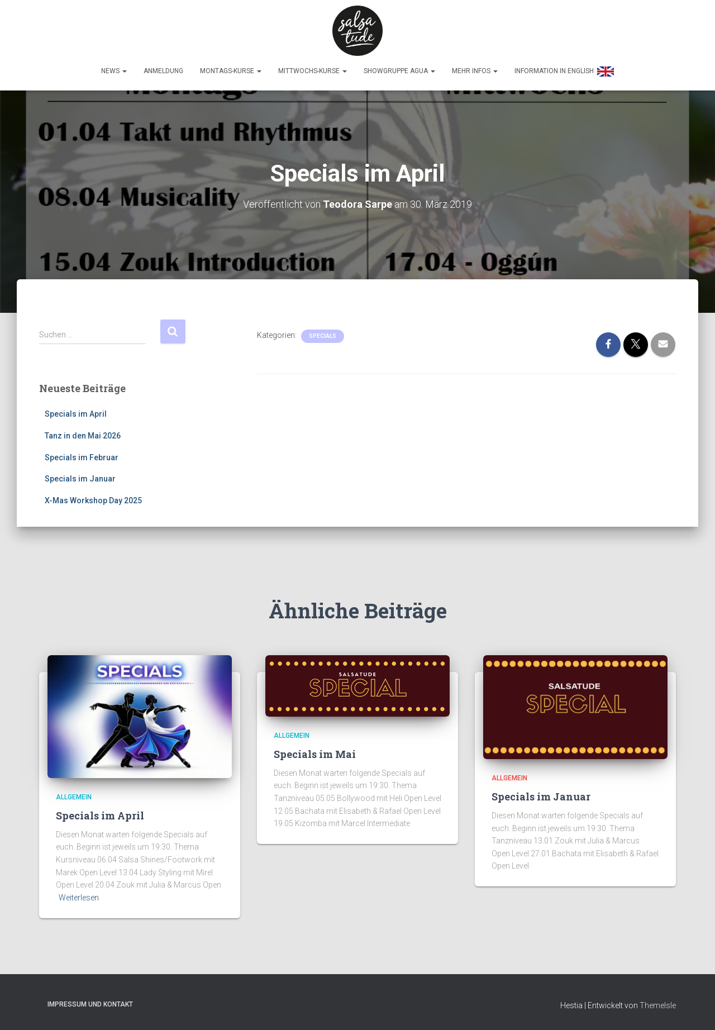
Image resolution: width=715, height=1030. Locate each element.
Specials (322, 336)
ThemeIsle (658, 1005)
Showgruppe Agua (399, 71)
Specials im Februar (81, 457)
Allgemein (74, 797)
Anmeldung (163, 71)
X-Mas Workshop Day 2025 (93, 500)
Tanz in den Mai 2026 (83, 435)
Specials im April (76, 413)
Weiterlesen (79, 897)
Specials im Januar (80, 478)
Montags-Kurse (230, 71)
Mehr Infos (475, 71)
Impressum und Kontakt (90, 1004)
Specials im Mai (315, 754)
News (114, 71)
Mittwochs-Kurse (312, 71)
